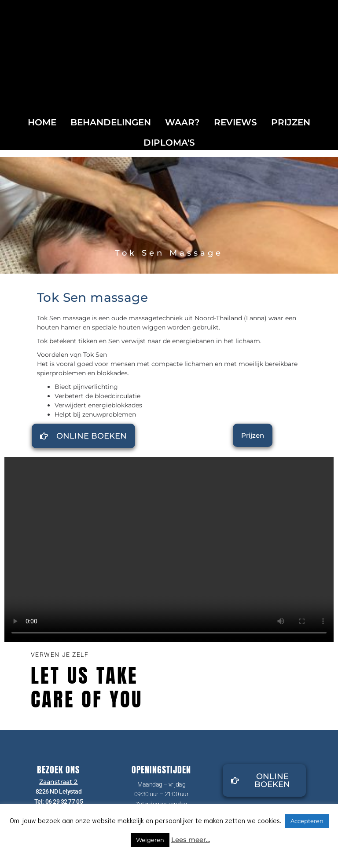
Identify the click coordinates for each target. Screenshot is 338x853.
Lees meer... (190, 839)
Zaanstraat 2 (58, 782)
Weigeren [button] (150, 839)
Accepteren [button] (306, 820)
